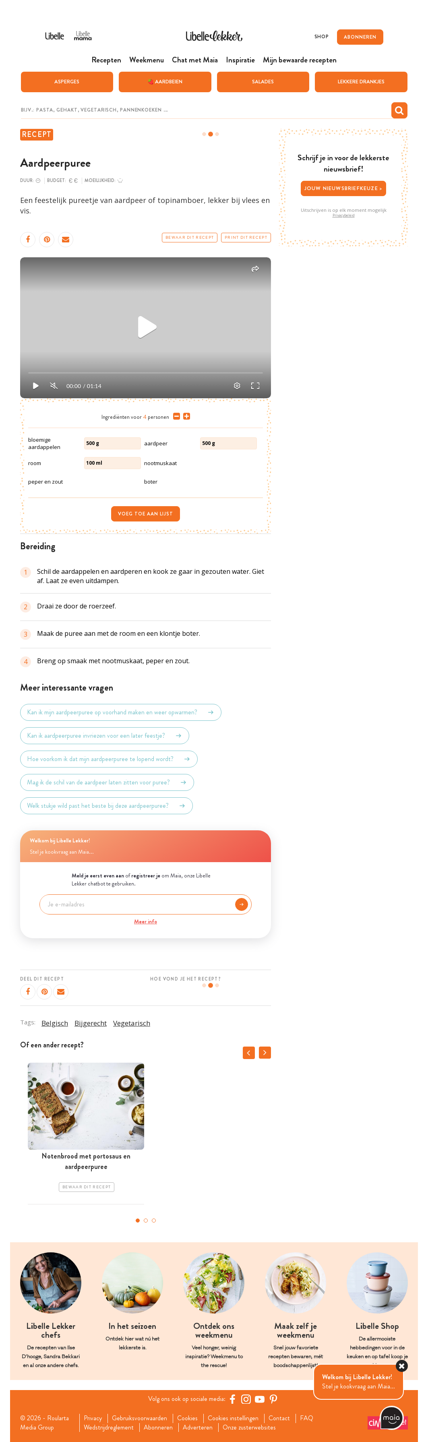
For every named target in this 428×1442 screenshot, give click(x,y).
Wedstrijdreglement (109, 1427)
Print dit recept (246, 237)
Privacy (93, 1418)
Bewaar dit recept (189, 237)
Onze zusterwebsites (249, 1427)
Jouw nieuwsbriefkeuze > (343, 188)
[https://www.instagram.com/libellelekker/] (246, 1399)
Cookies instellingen (233, 1418)
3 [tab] (154, 1221)
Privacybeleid (344, 215)
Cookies (187, 1418)
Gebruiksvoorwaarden (139, 1418)
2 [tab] (146, 1221)
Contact (279, 1418)
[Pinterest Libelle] (273, 1399)
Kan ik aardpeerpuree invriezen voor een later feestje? (104, 736)
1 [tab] (138, 1221)
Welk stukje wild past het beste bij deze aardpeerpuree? (106, 806)
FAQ (306, 1418)
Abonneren (158, 1427)
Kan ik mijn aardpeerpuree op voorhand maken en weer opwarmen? (121, 712)
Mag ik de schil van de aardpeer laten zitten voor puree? (107, 782)
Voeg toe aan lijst (145, 513)
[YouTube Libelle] (260, 1399)
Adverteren (198, 1427)
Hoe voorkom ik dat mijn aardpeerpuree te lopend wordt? (109, 759)
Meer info (145, 921)
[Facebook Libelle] (232, 1399)
